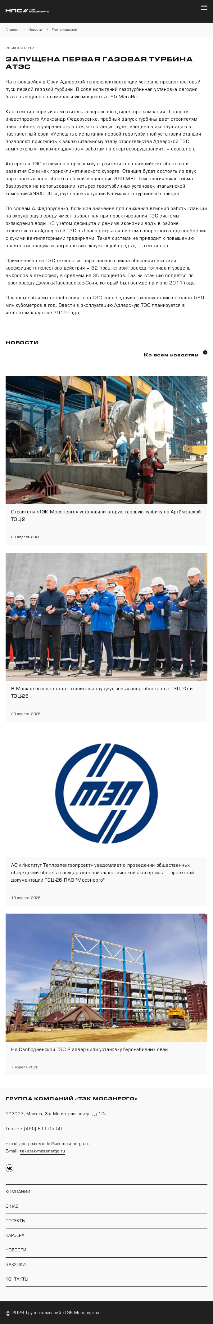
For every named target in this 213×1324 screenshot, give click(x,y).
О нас (12, 1206)
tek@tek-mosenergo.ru (42, 1151)
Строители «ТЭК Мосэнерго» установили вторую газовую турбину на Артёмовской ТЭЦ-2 (106, 515)
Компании (18, 1191)
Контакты (17, 1279)
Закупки (16, 1264)
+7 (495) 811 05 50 (39, 1128)
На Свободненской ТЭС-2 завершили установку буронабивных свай (89, 1049)
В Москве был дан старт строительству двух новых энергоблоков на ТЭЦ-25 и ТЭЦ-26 (102, 692)
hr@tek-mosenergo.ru (68, 1143)
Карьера (15, 1235)
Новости (16, 1250)
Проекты (16, 1221)
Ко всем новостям (175, 354)
